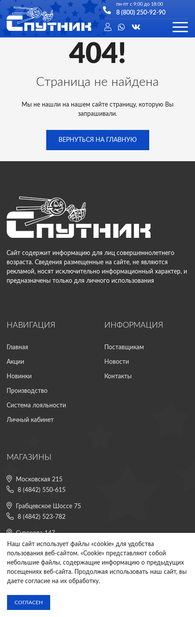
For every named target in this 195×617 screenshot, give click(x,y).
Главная (17, 347)
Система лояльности (36, 406)
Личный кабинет (30, 420)
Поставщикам (124, 347)
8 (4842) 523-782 (42, 517)
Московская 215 (39, 480)
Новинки (19, 376)
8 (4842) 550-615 (42, 490)
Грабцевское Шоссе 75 (48, 506)
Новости (116, 362)
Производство (27, 391)
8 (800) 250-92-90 (141, 12)
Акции (15, 362)
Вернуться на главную (98, 140)
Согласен (29, 602)
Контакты (118, 376)
